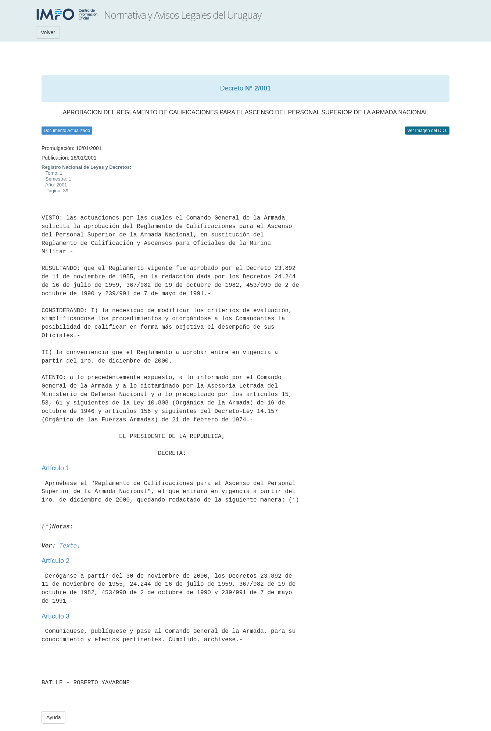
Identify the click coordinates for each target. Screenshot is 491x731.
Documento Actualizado (67, 130)
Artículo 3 (55, 616)
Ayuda (53, 717)
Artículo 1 (55, 468)
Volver (48, 32)
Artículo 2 (55, 560)
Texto (68, 546)
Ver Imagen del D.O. (427, 130)
